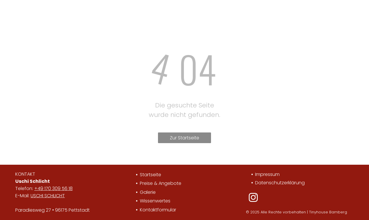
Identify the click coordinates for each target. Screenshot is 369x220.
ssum (274, 174)
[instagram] (253, 198)
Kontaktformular (158, 209)
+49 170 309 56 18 (53, 188)
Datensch (266, 182)
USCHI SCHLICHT (48, 195)
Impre (261, 174)
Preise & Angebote (160, 183)
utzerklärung (291, 182)
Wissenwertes (155, 201)
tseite (155, 174)
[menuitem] (94, 12)
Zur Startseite (184, 137)
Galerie (148, 192)
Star (144, 174)
